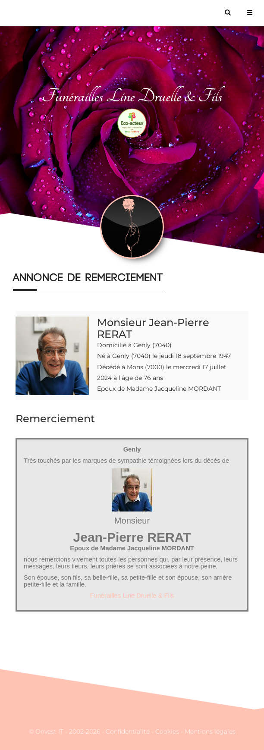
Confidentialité (128, 731)
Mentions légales (210, 731)
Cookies (167, 731)
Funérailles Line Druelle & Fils (132, 595)
